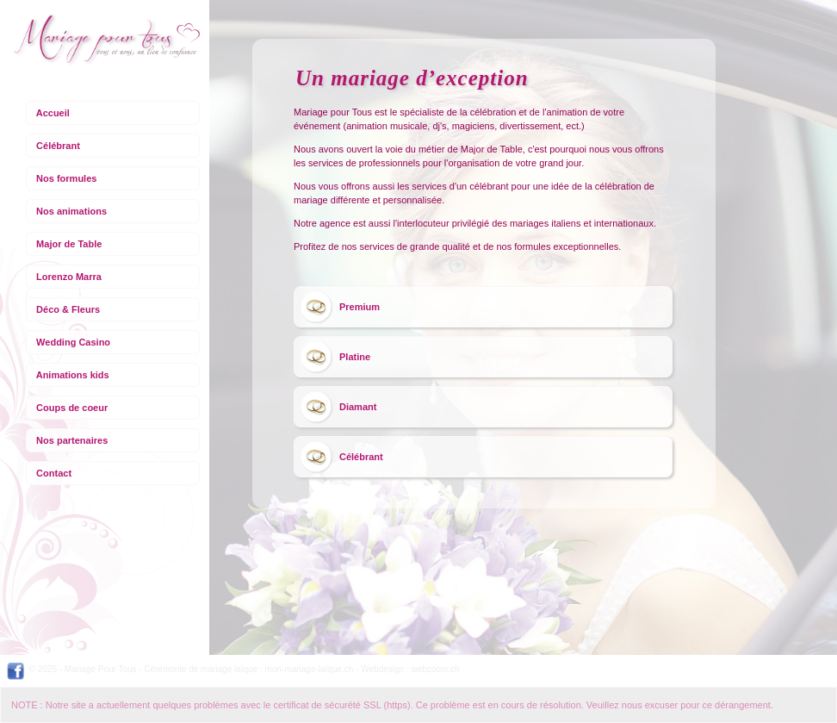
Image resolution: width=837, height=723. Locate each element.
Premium (359, 307)
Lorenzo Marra (69, 276)
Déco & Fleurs (68, 309)
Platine (354, 357)
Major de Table (69, 244)
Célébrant (58, 145)
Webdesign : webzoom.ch (410, 669)
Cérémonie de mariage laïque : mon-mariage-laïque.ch (248, 669)
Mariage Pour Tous (101, 669)
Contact (54, 473)
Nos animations (71, 211)
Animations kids (73, 375)
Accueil (53, 113)
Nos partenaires (72, 440)
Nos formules (66, 178)
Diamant (357, 407)
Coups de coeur (72, 407)
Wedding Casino (73, 342)
